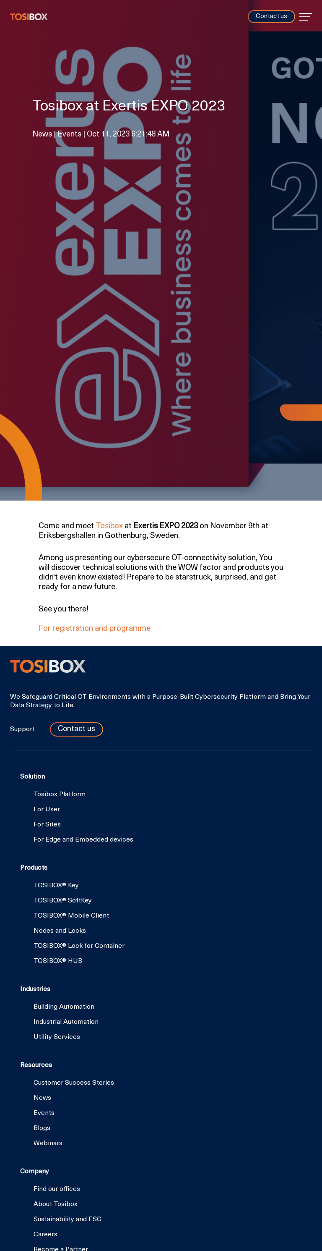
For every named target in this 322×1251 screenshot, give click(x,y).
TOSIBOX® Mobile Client (71, 916)
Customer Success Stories (74, 1083)
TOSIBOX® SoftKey (63, 900)
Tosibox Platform (60, 794)
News (42, 1098)
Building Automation (64, 1007)
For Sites (47, 824)
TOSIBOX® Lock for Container (79, 946)
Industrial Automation (66, 1022)
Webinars (48, 1143)
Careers (45, 1234)
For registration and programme (95, 629)
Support (23, 729)
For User (47, 809)
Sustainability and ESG (67, 1219)
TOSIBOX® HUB (58, 961)
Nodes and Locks (60, 931)
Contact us (271, 16)
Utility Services (57, 1037)
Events (44, 1113)
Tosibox (28, 16)
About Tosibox (56, 1204)
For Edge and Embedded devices (83, 840)
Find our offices (57, 1189)
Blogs (42, 1128)
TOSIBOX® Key (56, 885)
